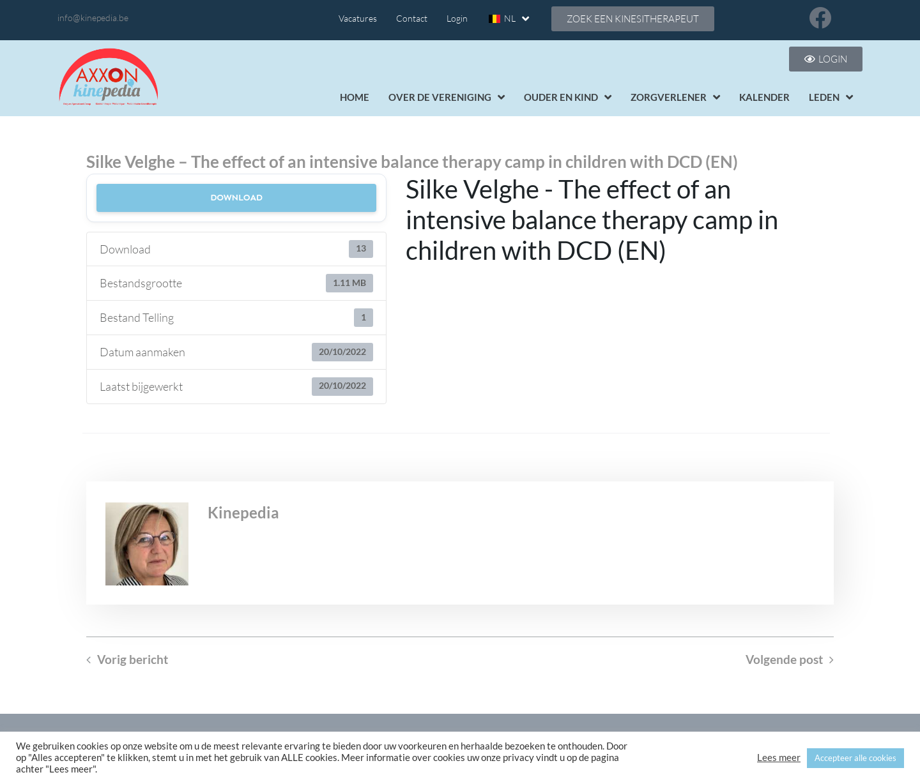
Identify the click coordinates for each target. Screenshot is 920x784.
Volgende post (784, 659)
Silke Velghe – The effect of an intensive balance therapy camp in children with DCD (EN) (412, 161)
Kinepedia (243, 512)
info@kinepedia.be (92, 17)
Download (236, 197)
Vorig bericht (132, 659)
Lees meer (779, 757)
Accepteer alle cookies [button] (855, 758)
